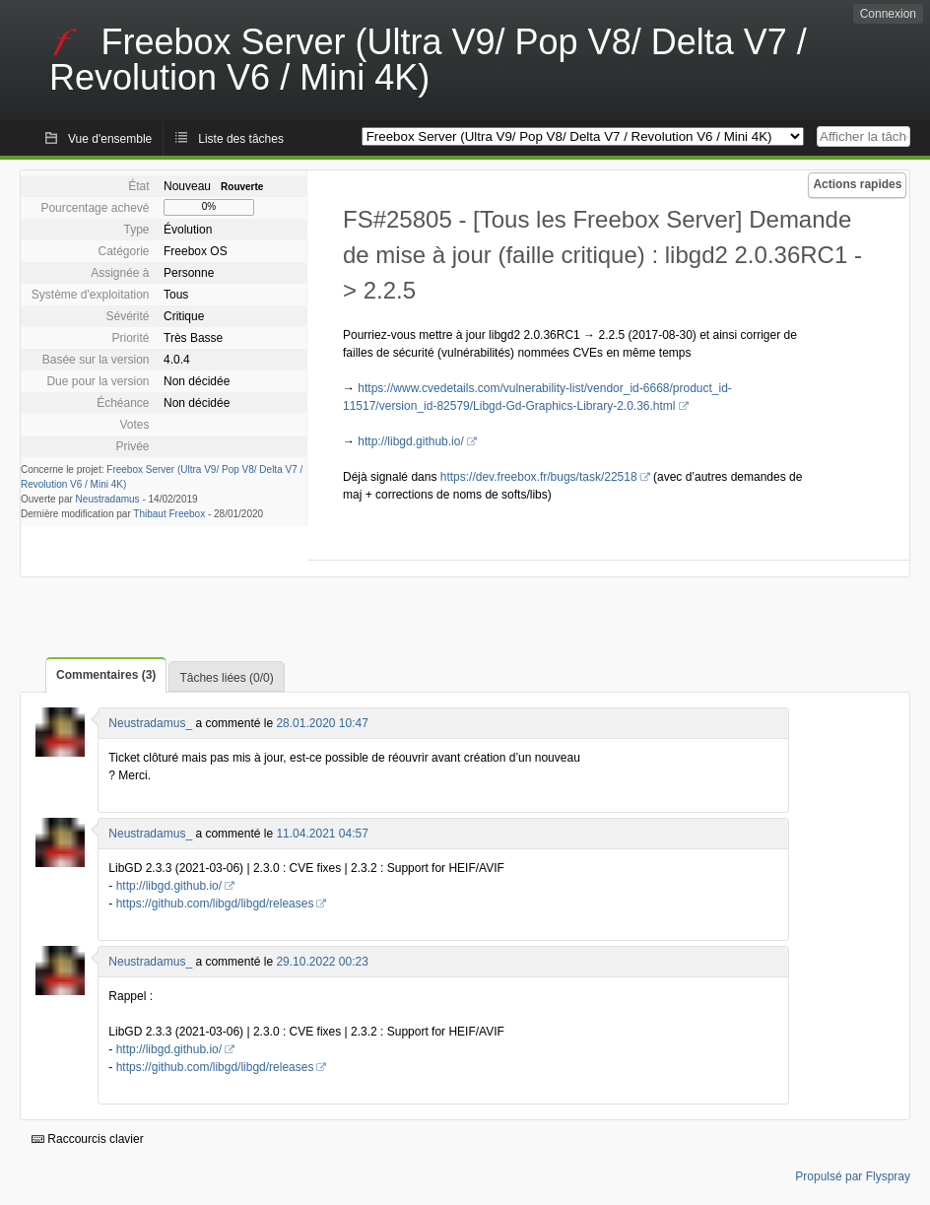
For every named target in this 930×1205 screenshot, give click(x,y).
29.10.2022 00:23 (321, 962)
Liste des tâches (241, 139)
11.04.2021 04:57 (321, 833)
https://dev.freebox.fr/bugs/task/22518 (538, 477)
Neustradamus (108, 499)
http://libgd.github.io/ (410, 441)
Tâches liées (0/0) (226, 678)
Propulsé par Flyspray (852, 1176)
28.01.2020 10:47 (321, 723)
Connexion (888, 14)
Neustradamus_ (150, 723)
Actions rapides (857, 184)
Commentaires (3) (106, 675)
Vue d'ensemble (110, 139)
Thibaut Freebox (169, 513)
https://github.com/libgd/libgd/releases (215, 903)
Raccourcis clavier (88, 1139)
